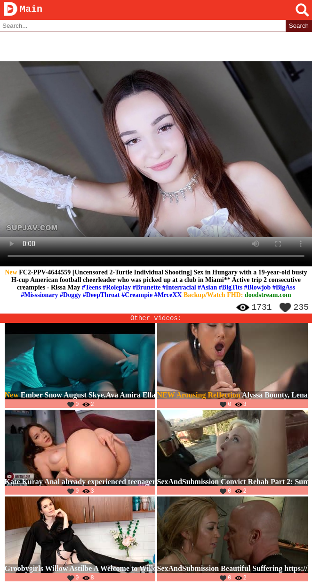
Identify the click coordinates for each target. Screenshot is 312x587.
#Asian (207, 287)
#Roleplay (117, 287)
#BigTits (230, 287)
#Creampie (136, 295)
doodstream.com (268, 295)
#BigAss (283, 287)
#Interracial (179, 287)
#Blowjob (257, 287)
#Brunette (147, 287)
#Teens (91, 287)
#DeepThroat (101, 295)
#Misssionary (39, 295)
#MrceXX (168, 295)
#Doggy (70, 295)
